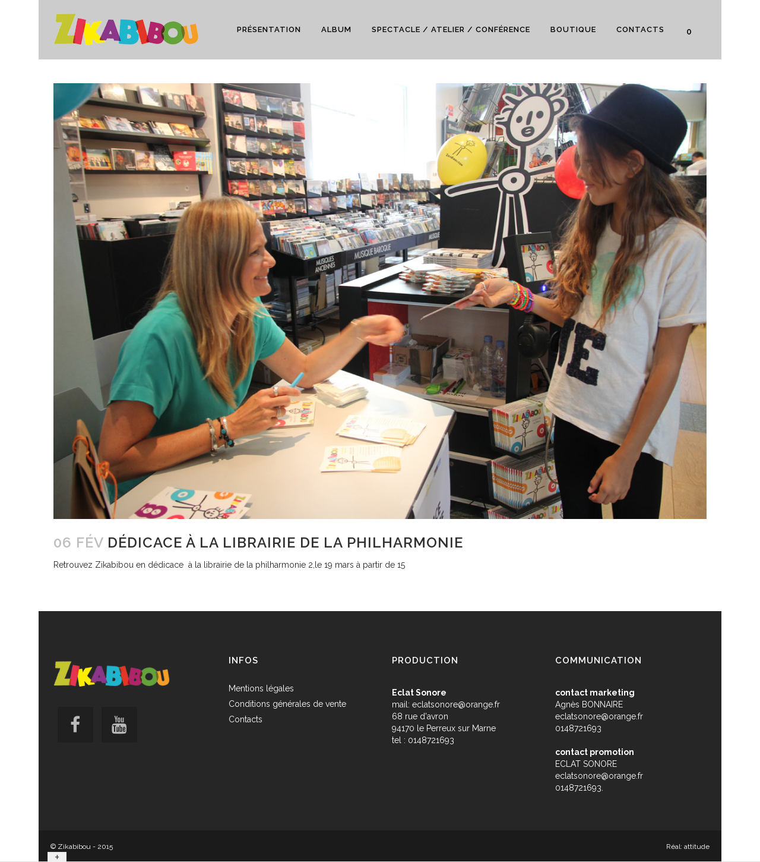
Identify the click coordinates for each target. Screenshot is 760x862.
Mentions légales (261, 688)
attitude (697, 846)
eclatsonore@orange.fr (456, 704)
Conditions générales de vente (287, 704)
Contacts (245, 719)
